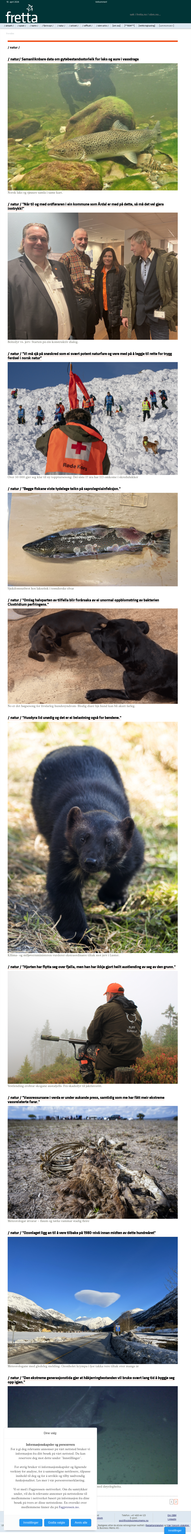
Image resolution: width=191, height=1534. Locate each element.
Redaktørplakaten (154, 1525)
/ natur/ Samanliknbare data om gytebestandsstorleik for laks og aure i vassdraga (73, 59)
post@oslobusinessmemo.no (133, 1520)
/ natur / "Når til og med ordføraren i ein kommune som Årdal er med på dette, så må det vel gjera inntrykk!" (86, 206)
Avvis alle (81, 1522)
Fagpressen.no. (69, 1507)
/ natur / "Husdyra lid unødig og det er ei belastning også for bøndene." (64, 718)
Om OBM (171, 1515)
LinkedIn (172, 1519)
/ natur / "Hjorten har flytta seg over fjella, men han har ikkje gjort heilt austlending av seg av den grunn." (92, 967)
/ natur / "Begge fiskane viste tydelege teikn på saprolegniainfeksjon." (64, 489)
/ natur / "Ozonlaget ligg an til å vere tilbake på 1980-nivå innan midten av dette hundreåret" (82, 1233)
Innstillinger (174, 1530)
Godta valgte (56, 1522)
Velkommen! (101, 2)
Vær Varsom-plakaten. (178, 1525)
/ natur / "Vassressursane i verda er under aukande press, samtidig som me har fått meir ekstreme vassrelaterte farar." (86, 1100)
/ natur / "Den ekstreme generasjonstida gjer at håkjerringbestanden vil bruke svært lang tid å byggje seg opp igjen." (91, 1380)
